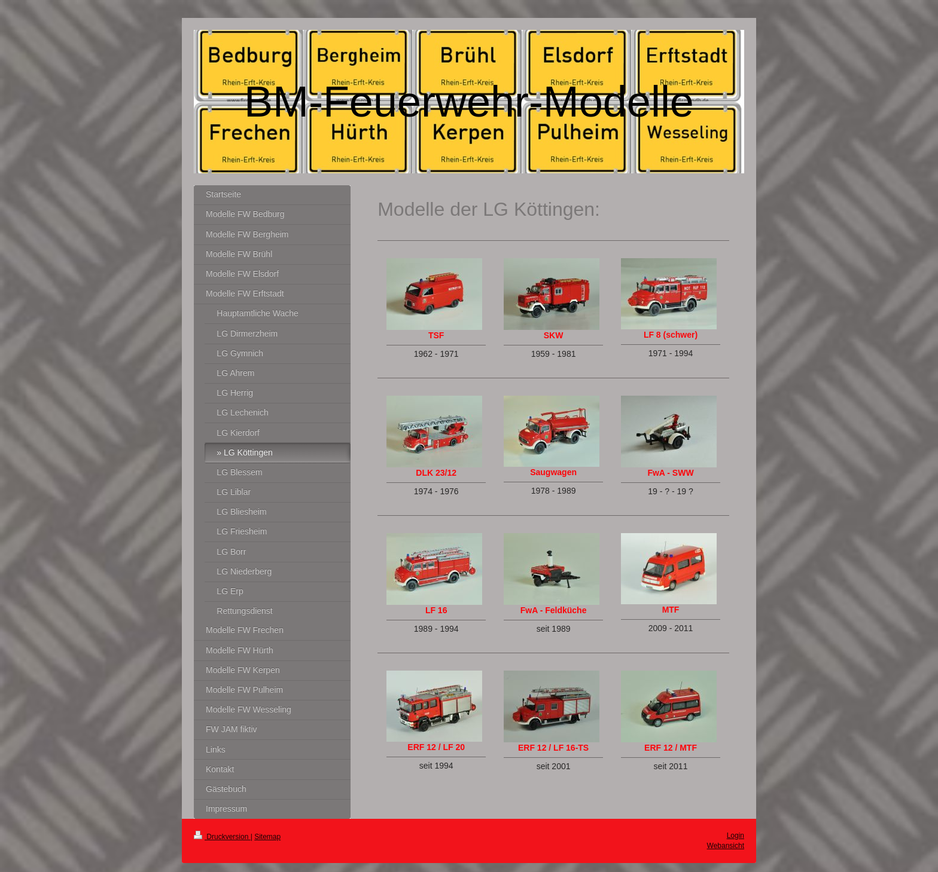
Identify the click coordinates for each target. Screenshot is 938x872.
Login (735, 835)
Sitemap (267, 837)
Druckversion (222, 837)
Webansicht (725, 846)
